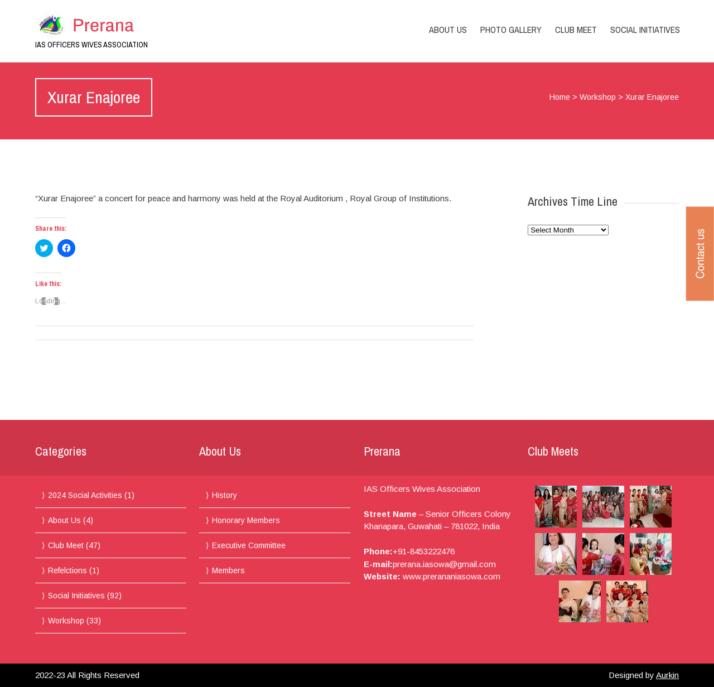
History (224, 495)
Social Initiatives (645, 29)
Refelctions (67, 570)
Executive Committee (249, 545)
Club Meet (576, 29)
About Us (448, 29)
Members (228, 570)
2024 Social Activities (85, 495)
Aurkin (667, 675)
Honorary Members (246, 520)
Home (559, 97)
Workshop (598, 97)
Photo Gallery (511, 29)
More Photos (550, 630)
